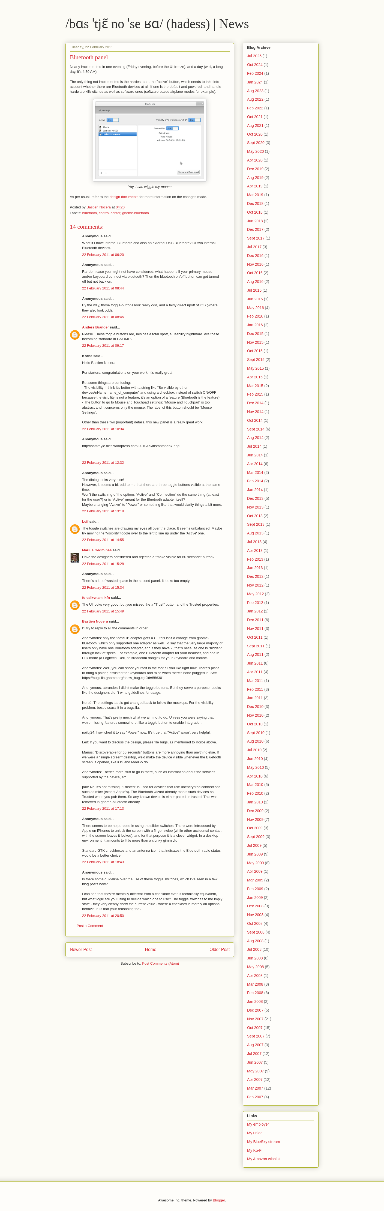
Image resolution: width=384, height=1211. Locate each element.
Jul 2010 (254, 750)
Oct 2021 (255, 117)
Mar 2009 (255, 880)
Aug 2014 (255, 437)
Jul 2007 (254, 1053)
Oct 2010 (255, 724)
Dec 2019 (255, 169)
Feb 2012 (255, 602)
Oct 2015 (255, 351)
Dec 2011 (255, 620)
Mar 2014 (255, 472)
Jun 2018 (255, 221)
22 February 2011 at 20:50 (103, 916)
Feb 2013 (255, 559)
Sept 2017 (256, 238)
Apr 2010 (255, 776)
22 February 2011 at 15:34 (103, 587)
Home (151, 949)
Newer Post (81, 949)
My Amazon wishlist (263, 1159)
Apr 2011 (255, 672)
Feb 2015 (255, 394)
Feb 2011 (255, 689)
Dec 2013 (255, 498)
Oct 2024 (255, 64)
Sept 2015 (256, 359)
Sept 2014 (256, 429)
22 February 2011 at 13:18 (103, 511)
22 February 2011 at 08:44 (103, 288)
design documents (124, 197)
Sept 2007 (256, 1036)
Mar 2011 (255, 680)
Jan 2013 (255, 568)
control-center (109, 213)
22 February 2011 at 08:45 (103, 317)
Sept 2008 (256, 932)
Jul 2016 (254, 290)
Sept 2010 (256, 733)
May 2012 (255, 594)
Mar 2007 (255, 1088)
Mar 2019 (255, 195)
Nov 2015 (255, 342)
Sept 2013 (256, 524)
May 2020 (255, 151)
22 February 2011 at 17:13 (103, 808)
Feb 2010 (255, 793)
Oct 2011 (255, 637)
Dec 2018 (255, 203)
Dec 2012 (255, 576)
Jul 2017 (254, 247)
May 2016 (255, 308)
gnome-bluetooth (135, 213)
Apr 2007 (255, 1079)
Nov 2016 (255, 264)
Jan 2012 (255, 611)
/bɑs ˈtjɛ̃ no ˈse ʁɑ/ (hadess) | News (157, 23)
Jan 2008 (255, 1001)
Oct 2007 (255, 1027)
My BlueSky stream (263, 1142)
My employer (258, 1124)
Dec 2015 (255, 333)
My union (255, 1133)
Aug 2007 (255, 1045)
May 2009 (255, 863)
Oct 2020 (255, 134)
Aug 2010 (255, 741)
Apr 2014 (255, 464)
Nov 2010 (255, 715)
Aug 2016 (255, 281)
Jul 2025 (254, 56)
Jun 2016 (255, 299)
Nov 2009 (255, 819)
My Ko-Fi (254, 1150)
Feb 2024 (255, 73)
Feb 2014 (255, 481)
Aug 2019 (255, 177)
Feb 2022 (255, 108)
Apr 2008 (255, 975)
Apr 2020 (255, 160)
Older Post (219, 949)
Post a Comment (90, 926)
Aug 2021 (255, 125)
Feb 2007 (255, 1097)
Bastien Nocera (95, 621)
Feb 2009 (255, 889)
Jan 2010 (255, 802)
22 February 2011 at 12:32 (103, 463)
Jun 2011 (255, 663)
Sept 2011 (256, 646)
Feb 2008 (255, 993)
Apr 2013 (255, 550)
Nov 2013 (255, 507)
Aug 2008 (255, 941)
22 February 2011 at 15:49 (103, 611)
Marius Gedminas (97, 550)
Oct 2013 (255, 516)
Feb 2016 (255, 316)
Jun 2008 (255, 958)
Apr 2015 (255, 377)
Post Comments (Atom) (160, 963)
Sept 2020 (256, 142)
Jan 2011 (255, 698)
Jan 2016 (255, 325)
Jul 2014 (254, 446)
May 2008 (255, 967)
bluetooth (89, 213)
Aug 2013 (255, 533)
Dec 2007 (255, 1010)
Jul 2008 (254, 949)
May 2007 (255, 1071)
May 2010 (255, 767)
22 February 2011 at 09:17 (103, 345)
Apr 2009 (255, 871)
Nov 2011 (255, 628)
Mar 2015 (255, 386)
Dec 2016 (255, 255)
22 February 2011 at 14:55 (103, 540)
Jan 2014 (255, 490)
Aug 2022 (255, 99)
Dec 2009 (255, 811)
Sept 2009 (256, 837)
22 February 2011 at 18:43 (103, 862)
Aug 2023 (255, 91)
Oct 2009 (255, 828)
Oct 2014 (255, 420)
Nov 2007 (255, 1019)
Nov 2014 (255, 411)
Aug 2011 (255, 654)
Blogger (219, 1200)
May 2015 (255, 368)
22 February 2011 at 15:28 (103, 564)
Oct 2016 (255, 273)
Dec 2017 (255, 229)
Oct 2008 (255, 923)
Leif (85, 521)
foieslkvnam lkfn (96, 598)
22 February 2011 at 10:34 (103, 429)
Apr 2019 (255, 186)
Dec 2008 (255, 906)
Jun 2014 (255, 455)
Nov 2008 (255, 915)
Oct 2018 (255, 212)
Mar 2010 (255, 784)
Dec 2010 (255, 706)
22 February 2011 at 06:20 (103, 255)
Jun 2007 (255, 1062)
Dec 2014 (255, 403)
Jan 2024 (255, 82)
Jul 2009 (254, 845)
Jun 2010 (255, 758)
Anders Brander (95, 327)
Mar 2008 (255, 984)
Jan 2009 (255, 897)
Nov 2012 (255, 585)
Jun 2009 (255, 854)
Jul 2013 (254, 542)
